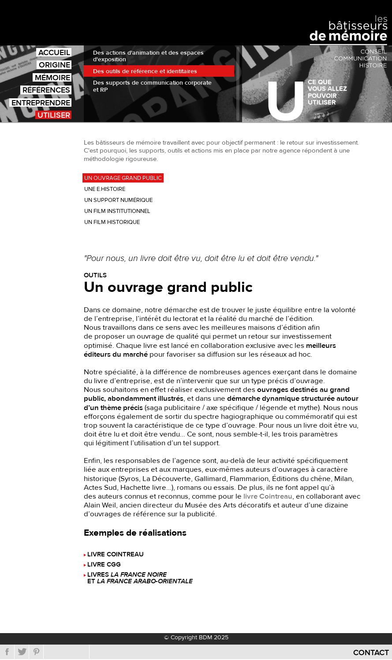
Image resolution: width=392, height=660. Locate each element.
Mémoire (52, 77)
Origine (54, 64)
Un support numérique (118, 200)
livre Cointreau (267, 496)
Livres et (140, 578)
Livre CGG (104, 565)
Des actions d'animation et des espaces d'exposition (148, 56)
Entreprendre (40, 102)
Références (46, 90)
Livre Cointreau (115, 555)
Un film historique (112, 222)
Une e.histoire (104, 189)
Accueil (54, 52)
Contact (371, 653)
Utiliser (53, 115)
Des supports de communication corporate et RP (152, 86)
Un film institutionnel (117, 211)
